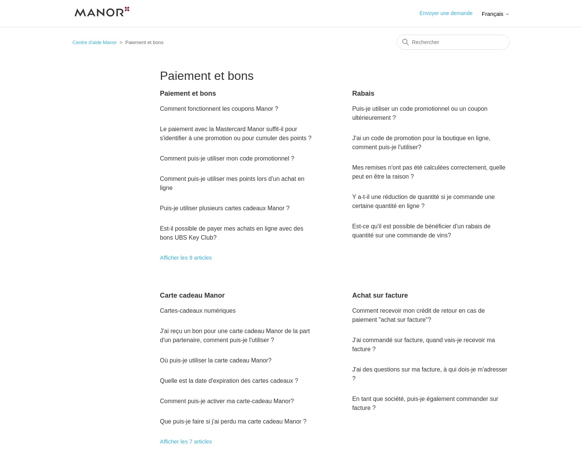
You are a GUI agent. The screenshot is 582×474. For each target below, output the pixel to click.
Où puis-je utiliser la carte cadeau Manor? (216, 360)
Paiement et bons (188, 93)
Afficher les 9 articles (186, 257)
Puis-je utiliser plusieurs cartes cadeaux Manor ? (225, 208)
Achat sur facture (380, 295)
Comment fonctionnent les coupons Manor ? (219, 109)
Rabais (363, 93)
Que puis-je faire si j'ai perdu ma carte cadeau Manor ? (233, 421)
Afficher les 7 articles (186, 441)
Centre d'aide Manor (95, 42)
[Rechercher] (453, 42)
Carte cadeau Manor (192, 295)
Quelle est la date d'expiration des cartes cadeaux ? (229, 381)
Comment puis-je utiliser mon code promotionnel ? (227, 158)
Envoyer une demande (446, 13)
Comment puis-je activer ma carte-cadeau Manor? (227, 401)
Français (496, 14)
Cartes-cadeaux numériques (198, 310)
